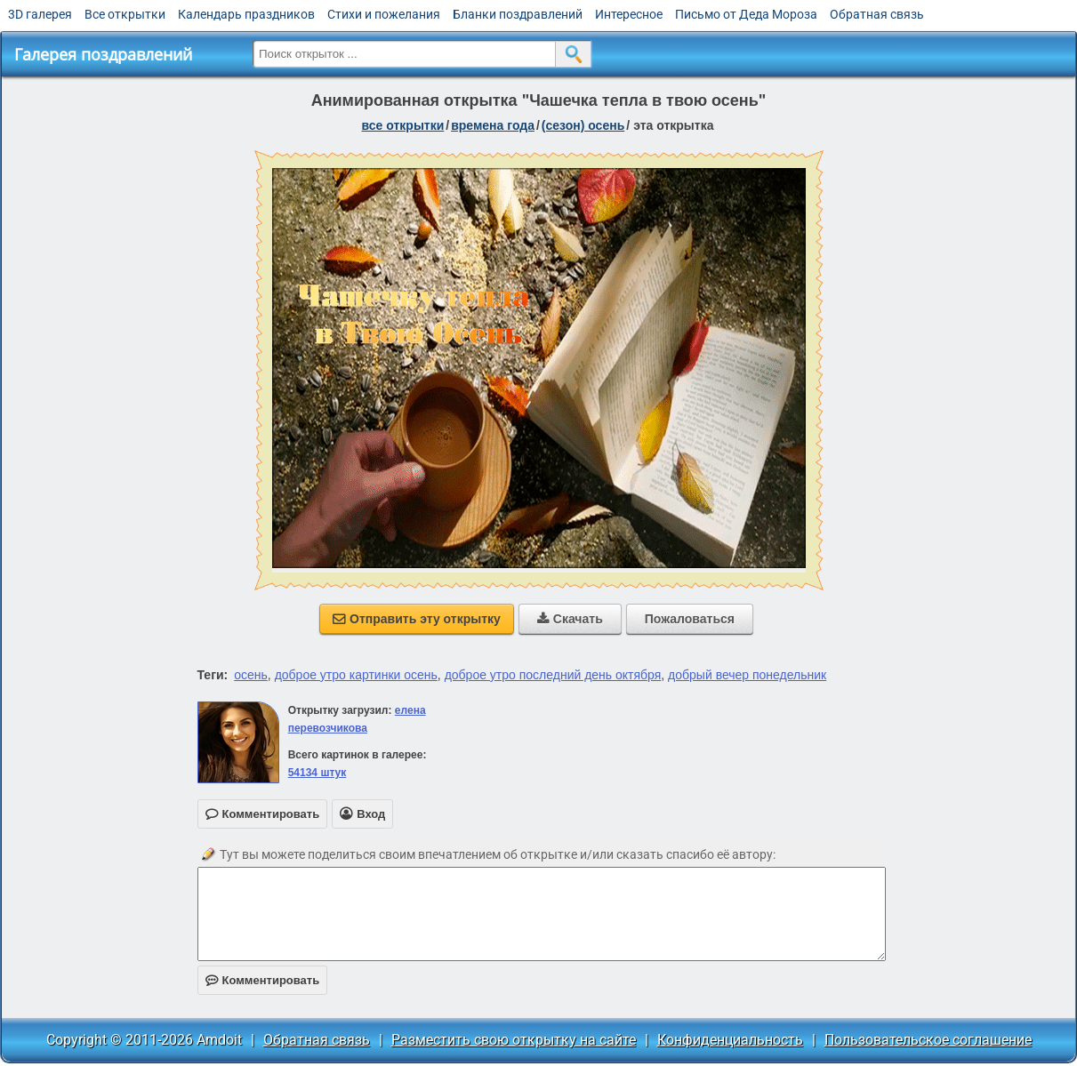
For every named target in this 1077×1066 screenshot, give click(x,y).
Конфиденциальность (730, 1039)
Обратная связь (877, 14)
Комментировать (262, 980)
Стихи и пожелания (383, 14)
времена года (492, 125)
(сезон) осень (583, 125)
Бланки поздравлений (518, 14)
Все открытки (124, 14)
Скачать (570, 619)
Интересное (629, 14)
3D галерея (40, 14)
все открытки (403, 125)
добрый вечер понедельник (747, 675)
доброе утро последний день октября (553, 675)
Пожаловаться (690, 619)
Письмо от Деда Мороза (746, 14)
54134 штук (317, 772)
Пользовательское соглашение (928, 1039)
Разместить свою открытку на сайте (513, 1039)
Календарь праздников (246, 14)
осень (251, 675)
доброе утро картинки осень (356, 675)
